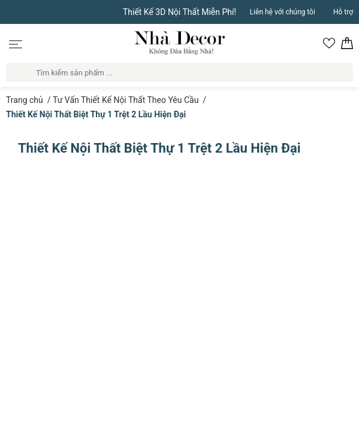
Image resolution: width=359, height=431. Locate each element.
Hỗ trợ (343, 12)
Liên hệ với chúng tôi (282, 12)
